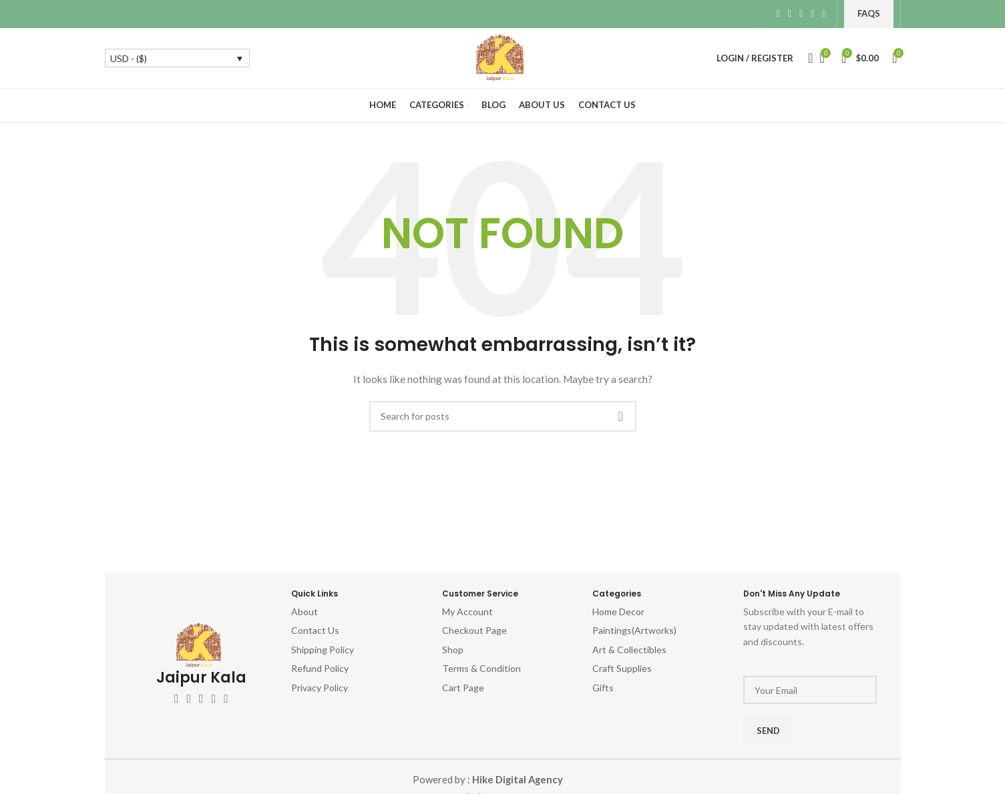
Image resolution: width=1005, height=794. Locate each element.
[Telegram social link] (823, 14)
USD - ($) (128, 58)
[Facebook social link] (778, 14)
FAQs (868, 13)
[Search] (806, 58)
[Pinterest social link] (801, 14)
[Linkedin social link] (812, 14)
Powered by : (487, 779)
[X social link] (789, 14)
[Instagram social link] (201, 699)
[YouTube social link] (214, 699)
